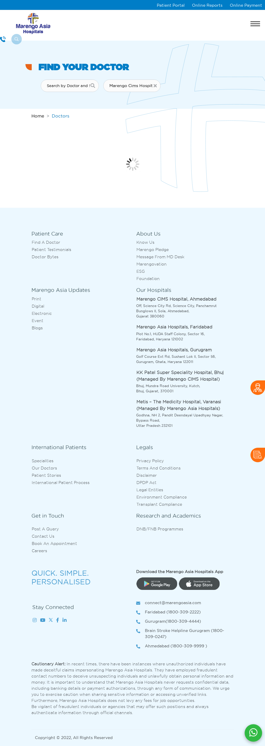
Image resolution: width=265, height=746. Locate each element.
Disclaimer (146, 475)
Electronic (42, 313)
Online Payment (246, 5)
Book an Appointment (54, 543)
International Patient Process (61, 482)
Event (37, 320)
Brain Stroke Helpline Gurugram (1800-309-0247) (180, 634)
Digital (38, 306)
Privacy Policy (150, 460)
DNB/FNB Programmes (159, 529)
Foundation (148, 278)
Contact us (43, 536)
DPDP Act (146, 482)
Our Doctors (44, 468)
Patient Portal (171, 5)
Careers (39, 550)
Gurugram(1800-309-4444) (168, 621)
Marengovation (151, 264)
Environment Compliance (161, 497)
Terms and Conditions (158, 468)
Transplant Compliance (159, 504)
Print (36, 299)
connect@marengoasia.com (168, 603)
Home (37, 115)
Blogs (37, 328)
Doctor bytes (45, 256)
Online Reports (207, 5)
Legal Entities (149, 489)
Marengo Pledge (152, 249)
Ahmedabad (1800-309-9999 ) (171, 646)
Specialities (43, 460)
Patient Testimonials (51, 249)
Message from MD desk (160, 256)
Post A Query (45, 529)
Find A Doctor (46, 242)
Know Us (145, 242)
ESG (140, 271)
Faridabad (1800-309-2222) (168, 612)
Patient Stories (46, 475)
